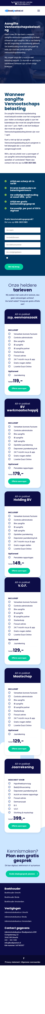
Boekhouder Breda (12, 897)
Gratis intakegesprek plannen (22, 874)
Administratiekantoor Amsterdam (18, 921)
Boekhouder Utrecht (13, 893)
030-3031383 (17, 2)
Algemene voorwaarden (30, 962)
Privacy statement (12, 962)
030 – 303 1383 (11, 940)
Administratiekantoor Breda (16, 917)
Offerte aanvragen (19, 388)
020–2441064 (27, 2)
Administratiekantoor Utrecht (16, 912)
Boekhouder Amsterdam (14, 902)
